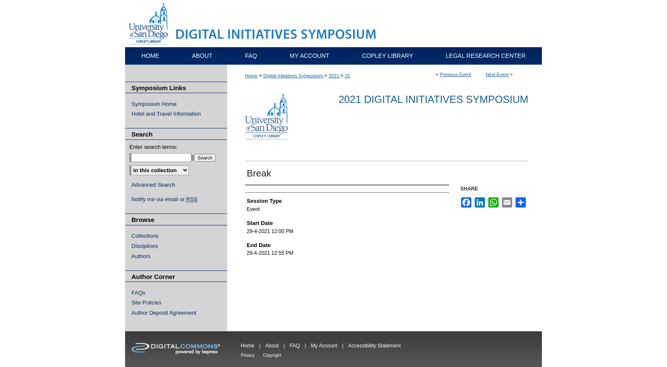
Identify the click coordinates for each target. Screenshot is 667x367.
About (272, 346)
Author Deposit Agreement (163, 313)
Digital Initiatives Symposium (293, 75)
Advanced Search (153, 185)
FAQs (138, 293)
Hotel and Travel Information (166, 114)
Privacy (248, 355)
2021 (334, 75)
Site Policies (146, 302)
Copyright (272, 355)
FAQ (295, 346)
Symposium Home (154, 104)
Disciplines (144, 246)
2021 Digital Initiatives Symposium (433, 99)
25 (347, 75)
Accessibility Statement (374, 346)
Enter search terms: (153, 147)
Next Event (497, 74)
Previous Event (455, 74)
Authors (141, 256)
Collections (145, 236)
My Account (324, 346)
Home (251, 75)
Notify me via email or (164, 199)
